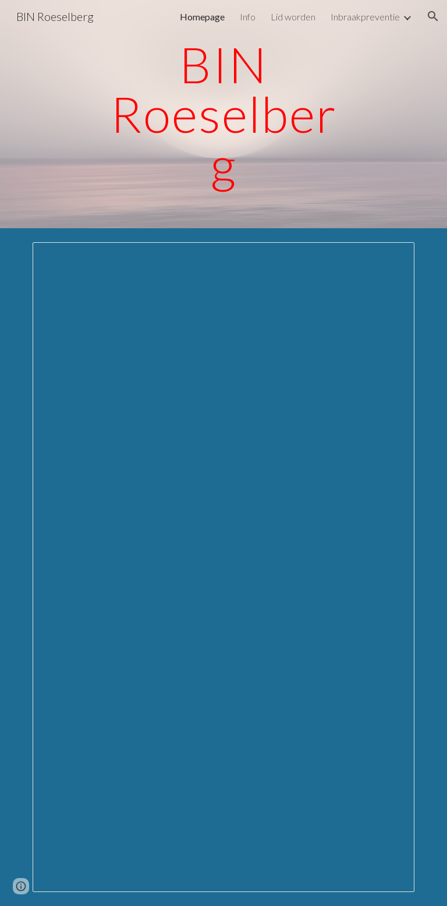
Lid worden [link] (293, 16)
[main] (223, 114)
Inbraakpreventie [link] (365, 16)
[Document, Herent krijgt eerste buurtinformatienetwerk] (223, 567)
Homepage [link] (202, 16)
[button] (433, 16)
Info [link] (248, 16)
